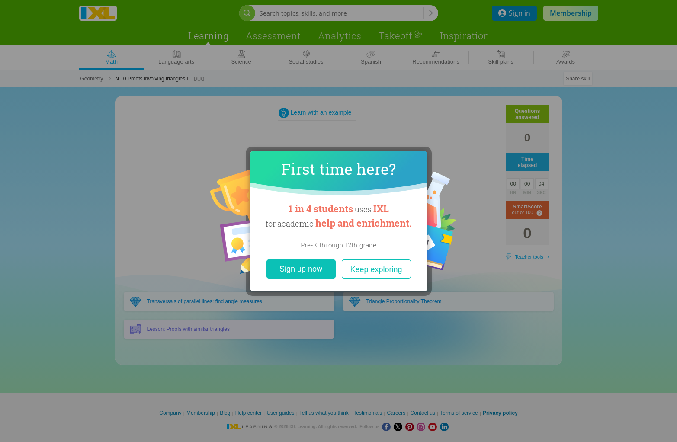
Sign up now (300, 269)
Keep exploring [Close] (376, 269)
